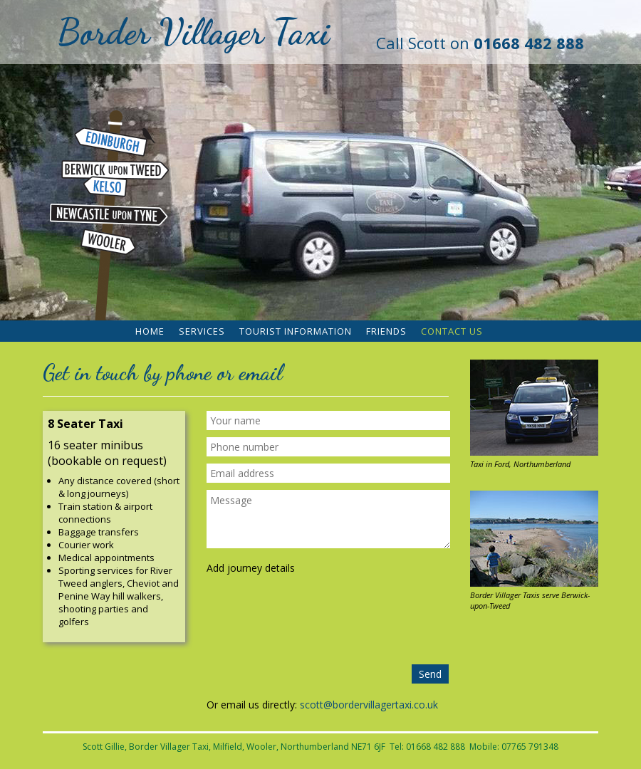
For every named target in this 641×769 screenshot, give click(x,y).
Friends (386, 331)
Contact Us (452, 331)
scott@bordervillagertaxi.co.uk (369, 704)
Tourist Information (295, 331)
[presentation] (329, 622)
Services (202, 331)
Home (150, 331)
